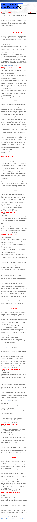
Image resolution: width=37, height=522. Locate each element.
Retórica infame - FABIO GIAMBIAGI (8, 156)
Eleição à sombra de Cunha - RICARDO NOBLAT (10, 369)
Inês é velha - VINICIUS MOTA (6, 349)
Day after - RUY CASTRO (6, 12)
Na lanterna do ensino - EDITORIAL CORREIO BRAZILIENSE (12, 402)
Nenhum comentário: (10, 65)
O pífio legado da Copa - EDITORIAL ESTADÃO (10, 424)
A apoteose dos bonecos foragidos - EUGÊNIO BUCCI (11, 32)
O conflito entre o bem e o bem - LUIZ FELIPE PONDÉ (11, 67)
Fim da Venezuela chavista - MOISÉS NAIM (9, 457)
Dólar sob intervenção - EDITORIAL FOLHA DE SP (10, 492)
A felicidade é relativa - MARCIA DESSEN (9, 234)
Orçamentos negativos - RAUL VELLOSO (9, 308)
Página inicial (14, 518)
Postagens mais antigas (23, 518)
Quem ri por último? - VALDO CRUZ (8, 212)
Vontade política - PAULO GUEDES (7, 191)
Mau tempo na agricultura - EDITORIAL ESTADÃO (10, 272)
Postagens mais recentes (4, 518)
